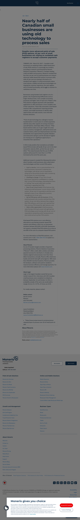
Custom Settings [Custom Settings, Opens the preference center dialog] (66, 510)
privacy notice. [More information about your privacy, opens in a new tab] (33, 514)
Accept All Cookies (66, 505)
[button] (6, 508)
